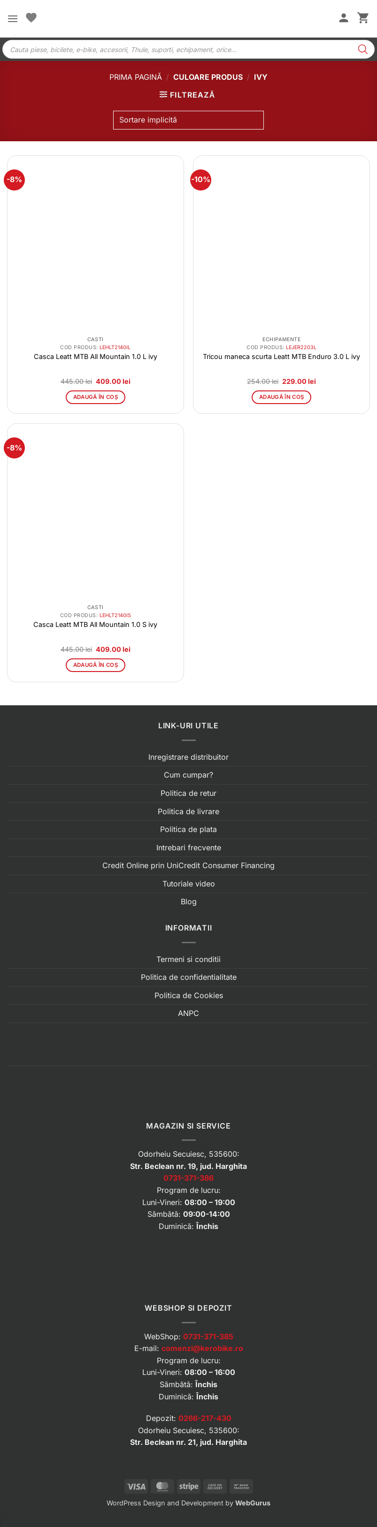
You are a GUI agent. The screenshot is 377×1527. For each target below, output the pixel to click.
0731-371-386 (188, 1178)
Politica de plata (188, 829)
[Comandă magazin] (188, 120)
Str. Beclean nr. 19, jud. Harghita (188, 1166)
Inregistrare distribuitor (188, 757)
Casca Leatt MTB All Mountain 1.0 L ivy (95, 356)
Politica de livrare (188, 811)
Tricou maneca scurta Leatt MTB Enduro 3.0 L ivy (281, 356)
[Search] (363, 49)
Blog (189, 901)
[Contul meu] (343, 19)
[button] (12, 18)
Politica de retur (188, 793)
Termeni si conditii (188, 959)
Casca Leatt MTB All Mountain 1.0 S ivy (95, 624)
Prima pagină (135, 77)
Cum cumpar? (188, 774)
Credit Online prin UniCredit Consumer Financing (188, 865)
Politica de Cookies (188, 995)
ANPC (188, 1013)
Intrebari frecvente (188, 847)
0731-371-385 (208, 1336)
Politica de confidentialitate (189, 977)
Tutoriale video (188, 883)
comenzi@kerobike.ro (202, 1348)
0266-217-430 (204, 1418)
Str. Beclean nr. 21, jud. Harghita (188, 1442)
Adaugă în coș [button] (95, 397)
